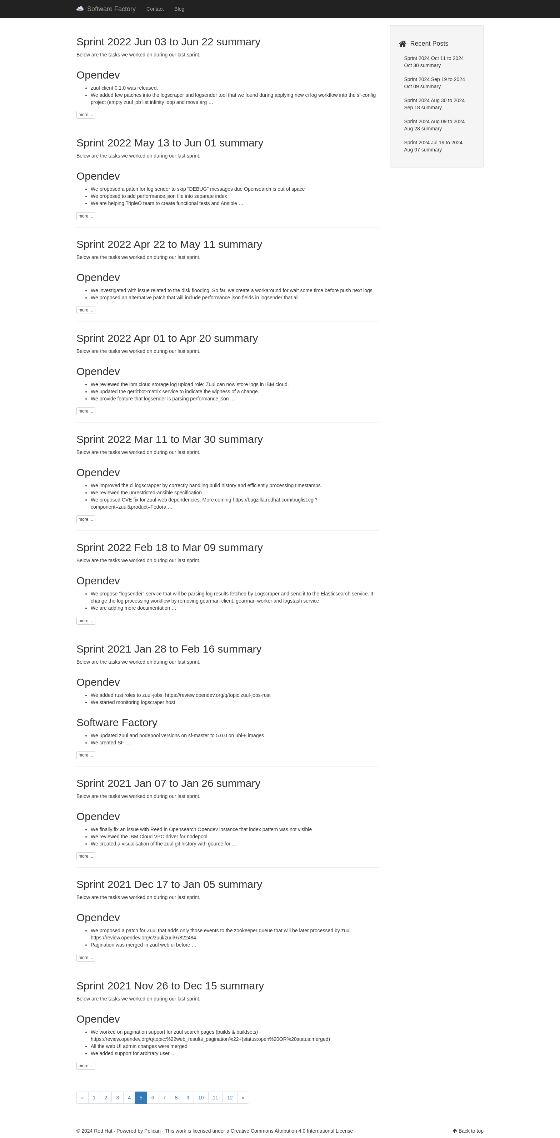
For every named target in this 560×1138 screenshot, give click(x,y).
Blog (179, 9)
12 (230, 1097)
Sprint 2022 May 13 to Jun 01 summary (170, 143)
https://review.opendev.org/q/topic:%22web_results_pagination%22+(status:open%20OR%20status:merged (210, 1039)
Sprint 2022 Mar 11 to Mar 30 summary (169, 439)
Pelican (152, 1131)
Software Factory (106, 9)
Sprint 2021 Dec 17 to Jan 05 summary (169, 884)
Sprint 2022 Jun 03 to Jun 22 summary (168, 42)
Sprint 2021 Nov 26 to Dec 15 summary (170, 986)
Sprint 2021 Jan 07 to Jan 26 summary (168, 783)
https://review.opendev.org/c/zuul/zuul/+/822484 (143, 937)
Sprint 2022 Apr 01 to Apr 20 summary (167, 338)
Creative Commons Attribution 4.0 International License (292, 1131)
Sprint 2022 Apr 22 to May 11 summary (169, 244)
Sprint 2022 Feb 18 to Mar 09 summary (169, 547)
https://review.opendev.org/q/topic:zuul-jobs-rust (217, 695)
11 (216, 1097)
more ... (86, 114)
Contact (155, 9)
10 (201, 1097)
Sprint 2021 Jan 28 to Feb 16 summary (169, 649)
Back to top (471, 1131)
